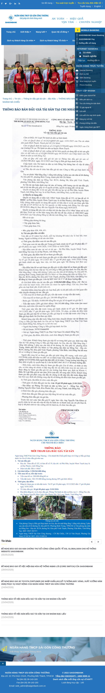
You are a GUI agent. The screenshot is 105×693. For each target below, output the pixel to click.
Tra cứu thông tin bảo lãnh (88, 103)
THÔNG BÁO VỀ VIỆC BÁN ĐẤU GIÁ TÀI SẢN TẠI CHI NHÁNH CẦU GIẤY (33, 599)
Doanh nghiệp (90, 56)
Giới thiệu (25, 32)
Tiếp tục (81, 60)
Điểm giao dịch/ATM (85, 95)
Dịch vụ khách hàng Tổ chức (54, 40)
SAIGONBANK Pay (85, 39)
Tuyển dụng (85, 6)
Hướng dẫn (93, 60)
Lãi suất (81, 111)
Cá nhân (87, 52)
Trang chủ (10, 32)
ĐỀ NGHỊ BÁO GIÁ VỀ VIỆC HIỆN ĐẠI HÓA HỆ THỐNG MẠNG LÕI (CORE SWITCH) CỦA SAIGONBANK (47, 566)
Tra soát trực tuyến (65, 3)
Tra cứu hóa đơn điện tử (89, 3)
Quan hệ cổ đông (60, 32)
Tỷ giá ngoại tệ (83, 107)
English (97, 6)
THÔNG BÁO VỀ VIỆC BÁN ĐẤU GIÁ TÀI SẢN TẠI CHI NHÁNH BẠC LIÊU (33, 614)
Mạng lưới (41, 32)
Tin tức (17, 98)
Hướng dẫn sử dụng (86, 43)
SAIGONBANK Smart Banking (90, 35)
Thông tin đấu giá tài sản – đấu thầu (39, 98)
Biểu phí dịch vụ (84, 99)
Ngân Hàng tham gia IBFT (88, 127)
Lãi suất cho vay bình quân (88, 115)
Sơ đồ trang (47, 3)
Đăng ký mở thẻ (84, 119)
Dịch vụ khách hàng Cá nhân (21, 40)
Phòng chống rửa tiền (86, 123)
